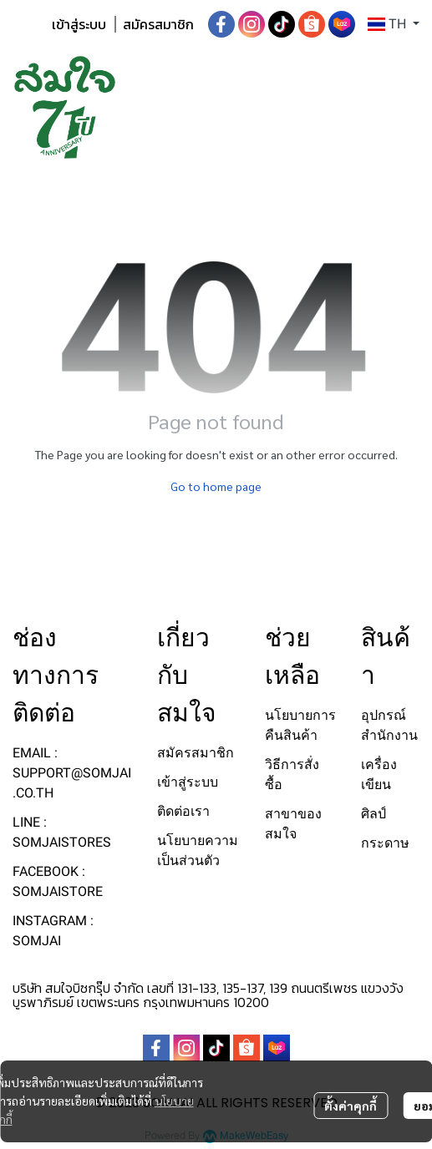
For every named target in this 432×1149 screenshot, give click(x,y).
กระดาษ (385, 843)
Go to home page (216, 486)
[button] (393, 24)
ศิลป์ (373, 814)
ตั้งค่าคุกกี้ (350, 1105)
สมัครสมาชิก (158, 24)
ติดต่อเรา (183, 811)
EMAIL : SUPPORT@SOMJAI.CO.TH (72, 773)
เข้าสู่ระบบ (79, 24)
